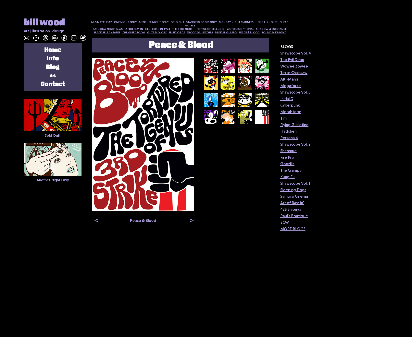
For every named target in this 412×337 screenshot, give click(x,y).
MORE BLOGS (292, 228)
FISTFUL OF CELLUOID (210, 29)
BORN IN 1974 (161, 29)
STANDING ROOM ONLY (201, 22)
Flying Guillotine (294, 124)
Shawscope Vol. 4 (295, 53)
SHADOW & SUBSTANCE (271, 29)
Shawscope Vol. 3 (295, 92)
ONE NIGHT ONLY (125, 22)
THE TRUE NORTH (183, 29)
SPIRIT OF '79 (177, 32)
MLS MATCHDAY (101, 22)
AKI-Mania (289, 79)
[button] (95, 220)
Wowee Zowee (294, 66)
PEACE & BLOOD (249, 32)
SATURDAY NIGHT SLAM (108, 29)
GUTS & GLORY (157, 32)
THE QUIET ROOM (133, 32)
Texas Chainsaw (294, 72)
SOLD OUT (177, 22)
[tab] (211, 65)
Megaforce (290, 85)
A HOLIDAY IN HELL (137, 29)
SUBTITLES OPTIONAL (240, 29)
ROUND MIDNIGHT (274, 32)
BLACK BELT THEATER (106, 32)
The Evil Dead (292, 59)
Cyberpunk (290, 105)
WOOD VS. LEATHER (200, 32)
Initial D (286, 98)
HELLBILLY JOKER (266, 22)
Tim (283, 118)
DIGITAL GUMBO (226, 32)
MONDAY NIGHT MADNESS (236, 22)
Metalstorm (290, 111)
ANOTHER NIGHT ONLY (154, 22)
